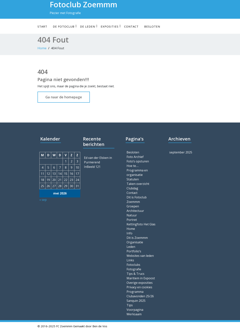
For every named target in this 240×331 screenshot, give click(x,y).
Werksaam (134, 314)
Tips (130, 305)
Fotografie (134, 269)
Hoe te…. (133, 166)
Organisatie (135, 242)
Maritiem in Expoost (141, 278)
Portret (132, 220)
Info (129, 233)
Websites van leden (140, 256)
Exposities (111, 26)
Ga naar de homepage (63, 97)
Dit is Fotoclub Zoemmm (137, 199)
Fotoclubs (133, 265)
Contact (131, 26)
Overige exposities (140, 283)
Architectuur (135, 211)
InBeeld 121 (92, 167)
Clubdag (132, 188)
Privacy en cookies (139, 287)
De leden (89, 26)
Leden (131, 247)
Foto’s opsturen (138, 161)
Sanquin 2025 (136, 301)
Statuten (133, 179)
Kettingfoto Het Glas (141, 224)
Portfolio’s (134, 251)
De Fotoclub (65, 26)
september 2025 (180, 152)
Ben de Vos (99, 326)
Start (42, 26)
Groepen (133, 206)
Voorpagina (135, 310)
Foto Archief (135, 157)
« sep (43, 200)
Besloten (152, 26)
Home (42, 48)
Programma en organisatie (137, 172)
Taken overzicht (138, 184)
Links (130, 260)
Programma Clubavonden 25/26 (140, 294)
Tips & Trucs (135, 274)
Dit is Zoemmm (137, 238)
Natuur (132, 215)
